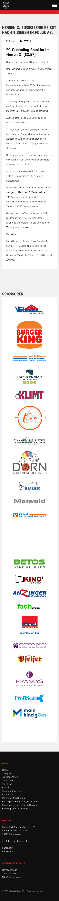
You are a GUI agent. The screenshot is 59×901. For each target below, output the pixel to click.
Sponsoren (8, 780)
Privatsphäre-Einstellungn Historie (19, 805)
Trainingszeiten (10, 777)
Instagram (7, 851)
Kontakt (6, 787)
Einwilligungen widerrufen (15, 808)
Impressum (8, 794)
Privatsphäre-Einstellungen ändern (20, 801)
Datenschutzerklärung (13, 798)
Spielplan (7, 773)
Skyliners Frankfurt (12, 791)
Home (5, 770)
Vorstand (7, 784)
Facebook (7, 847)
